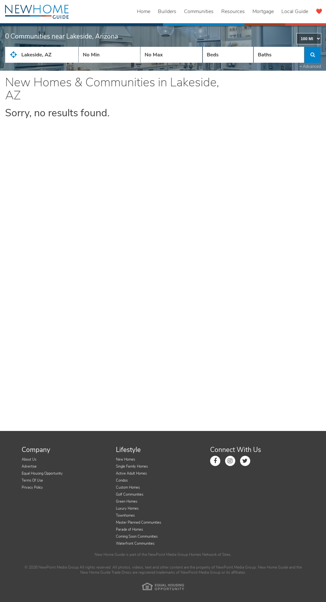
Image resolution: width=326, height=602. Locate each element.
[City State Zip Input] (41, 55)
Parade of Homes (129, 529)
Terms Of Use (32, 480)
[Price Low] (109, 55)
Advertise (29, 466)
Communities (199, 11)
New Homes (125, 459)
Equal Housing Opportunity (42, 473)
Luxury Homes (127, 508)
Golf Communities (129, 494)
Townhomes (125, 515)
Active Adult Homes (131, 473)
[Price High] (171, 55)
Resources (233, 11)
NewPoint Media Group (168, 554)
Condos (122, 480)
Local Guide (294, 11)
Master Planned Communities (138, 522)
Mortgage (263, 11)
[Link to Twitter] (245, 461)
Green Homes (126, 501)
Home (143, 11)
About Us (29, 459)
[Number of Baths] (279, 55)
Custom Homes (128, 487)
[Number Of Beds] (228, 55)
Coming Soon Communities (137, 536)
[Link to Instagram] (230, 461)
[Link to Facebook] (215, 461)
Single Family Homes (132, 466)
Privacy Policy (32, 487)
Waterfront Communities (135, 543)
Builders (167, 11)
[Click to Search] (313, 55)
